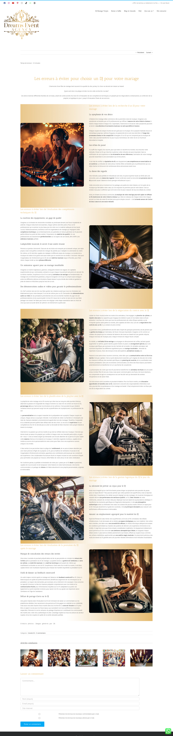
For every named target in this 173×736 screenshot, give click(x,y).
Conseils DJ (31, 633)
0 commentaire (41, 633)
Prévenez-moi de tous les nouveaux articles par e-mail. (77, 718)
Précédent (140, 52)
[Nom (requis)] (79, 699)
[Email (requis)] (79, 703)
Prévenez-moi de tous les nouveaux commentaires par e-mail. (79, 714)
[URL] (79, 708)
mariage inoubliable (131, 348)
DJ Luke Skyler (165, 3)
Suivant (148, 52)
